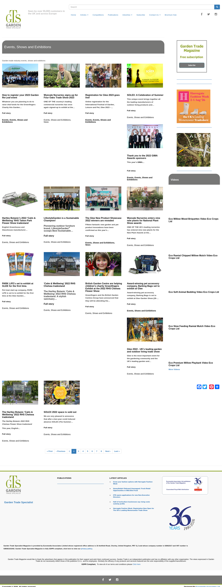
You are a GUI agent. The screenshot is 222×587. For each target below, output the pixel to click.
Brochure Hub (171, 15)
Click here (136, 564)
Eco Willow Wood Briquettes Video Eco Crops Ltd (193, 220)
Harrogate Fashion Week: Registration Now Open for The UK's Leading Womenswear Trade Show (133, 509)
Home (73, 15)
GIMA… (142, 165)
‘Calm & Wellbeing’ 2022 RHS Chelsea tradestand (59, 284)
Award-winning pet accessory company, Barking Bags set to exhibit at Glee (143, 286)
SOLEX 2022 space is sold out (60, 412)
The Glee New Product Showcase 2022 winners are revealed (103, 219)
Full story (6, 113)
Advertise (127, 15)
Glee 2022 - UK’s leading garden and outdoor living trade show (144, 350)
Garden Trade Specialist (18, 502)
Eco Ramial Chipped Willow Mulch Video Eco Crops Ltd (193, 256)
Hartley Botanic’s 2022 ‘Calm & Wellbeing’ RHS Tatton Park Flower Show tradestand (19, 220)
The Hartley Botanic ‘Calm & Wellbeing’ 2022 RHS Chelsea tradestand (18, 414)
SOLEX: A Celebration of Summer (145, 95)
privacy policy (86, 549)
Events (5, 120)
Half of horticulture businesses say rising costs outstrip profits (131, 503)
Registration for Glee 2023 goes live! (102, 96)
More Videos (174, 369)
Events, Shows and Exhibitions (14, 121)
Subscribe (140, 15)
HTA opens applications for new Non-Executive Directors (131, 496)
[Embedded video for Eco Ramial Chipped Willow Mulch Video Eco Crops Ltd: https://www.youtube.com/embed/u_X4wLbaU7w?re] (194, 238)
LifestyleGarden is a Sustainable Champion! (61, 219)
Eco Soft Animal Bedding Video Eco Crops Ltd (194, 292)
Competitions (98, 15)
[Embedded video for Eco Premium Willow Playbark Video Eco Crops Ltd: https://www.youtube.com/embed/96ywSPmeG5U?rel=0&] (194, 345)
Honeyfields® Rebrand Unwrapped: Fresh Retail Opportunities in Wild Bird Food (131, 489)
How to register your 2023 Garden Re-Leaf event (20, 96)
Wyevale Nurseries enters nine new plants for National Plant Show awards (143, 220)
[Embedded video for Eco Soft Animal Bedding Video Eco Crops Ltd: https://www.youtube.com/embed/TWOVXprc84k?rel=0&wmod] (194, 275)
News (46, 122)
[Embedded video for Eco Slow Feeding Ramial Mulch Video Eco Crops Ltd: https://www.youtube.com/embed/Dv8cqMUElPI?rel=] (194, 309)
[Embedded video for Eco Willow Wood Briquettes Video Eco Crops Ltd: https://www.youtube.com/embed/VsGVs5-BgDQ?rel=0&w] (194, 201)
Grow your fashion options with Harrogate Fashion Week (133, 483)
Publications (113, 15)
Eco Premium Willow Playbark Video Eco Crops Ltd (191, 364)
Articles (84, 15)
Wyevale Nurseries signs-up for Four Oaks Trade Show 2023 (61, 96)
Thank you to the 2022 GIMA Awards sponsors (142, 156)
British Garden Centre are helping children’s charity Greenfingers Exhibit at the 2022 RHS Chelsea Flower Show (103, 287)
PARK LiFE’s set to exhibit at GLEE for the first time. (17, 284)
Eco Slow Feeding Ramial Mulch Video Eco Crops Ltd (192, 327)
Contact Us (155, 15)
